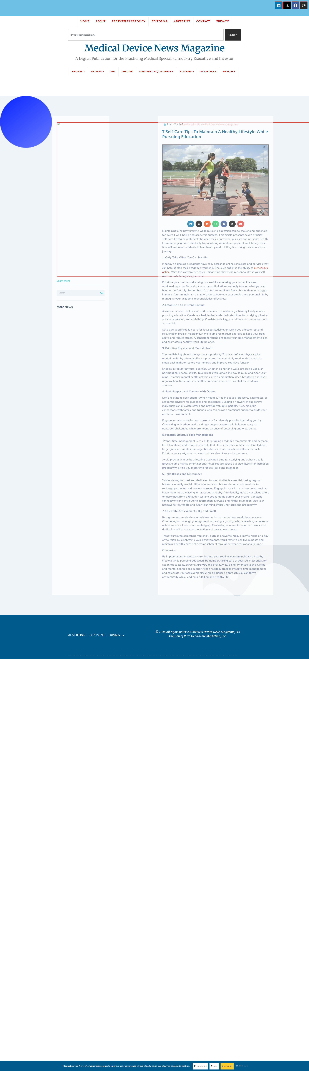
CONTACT (203, 21)
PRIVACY (222, 21)
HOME (84, 21)
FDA (112, 72)
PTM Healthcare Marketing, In (204, 636)
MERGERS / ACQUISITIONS (156, 72)
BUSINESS (187, 72)
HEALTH (229, 72)
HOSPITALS (208, 72)
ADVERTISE (182, 21)
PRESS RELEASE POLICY (128, 21)
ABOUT (100, 21)
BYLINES (78, 72)
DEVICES (97, 72)
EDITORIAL (160, 21)
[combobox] (146, 35)
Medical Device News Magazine (155, 48)
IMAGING (127, 72)
